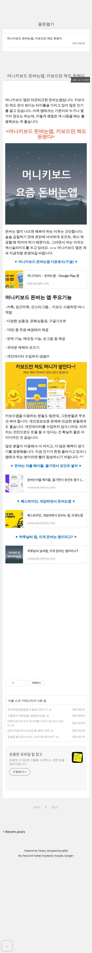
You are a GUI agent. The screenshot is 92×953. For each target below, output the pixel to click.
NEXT (55, 807)
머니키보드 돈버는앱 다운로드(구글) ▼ (48, 261)
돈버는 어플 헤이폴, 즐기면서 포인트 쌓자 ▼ (48, 465)
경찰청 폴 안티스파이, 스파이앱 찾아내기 (31, 736)
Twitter (37, 855)
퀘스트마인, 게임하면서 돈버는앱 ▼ (47, 501)
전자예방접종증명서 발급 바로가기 (27, 709)
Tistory (42, 850)
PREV (37, 807)
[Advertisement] (46, 627)
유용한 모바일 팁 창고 (25, 754)
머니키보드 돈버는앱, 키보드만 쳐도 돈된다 (34, 38)
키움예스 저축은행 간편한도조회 (26, 715)
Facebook (47, 855)
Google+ (69, 855)
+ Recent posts (14, 831)
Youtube (58, 855)
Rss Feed (23, 855)
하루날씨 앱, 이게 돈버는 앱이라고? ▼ (47, 536)
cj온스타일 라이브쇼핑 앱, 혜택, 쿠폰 (28, 730)
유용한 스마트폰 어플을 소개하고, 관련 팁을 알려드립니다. (36, 762)
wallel (64, 850)
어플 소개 (14, 701)
